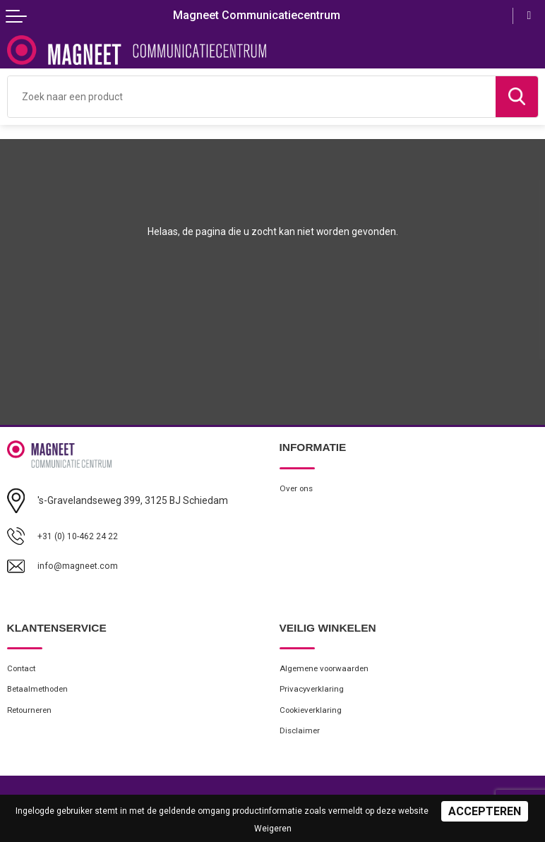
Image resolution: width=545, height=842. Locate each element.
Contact (24, 669)
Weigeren (273, 829)
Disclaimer (301, 736)
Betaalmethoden (41, 692)
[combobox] (252, 96)
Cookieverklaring (314, 714)
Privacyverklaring (314, 692)
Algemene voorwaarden (328, 669)
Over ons (298, 488)
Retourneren (32, 714)
